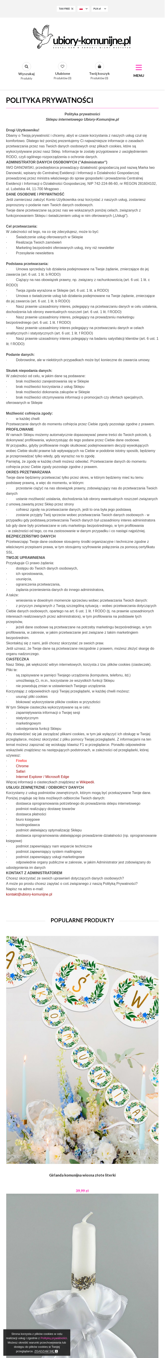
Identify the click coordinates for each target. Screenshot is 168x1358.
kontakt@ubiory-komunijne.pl (29, 894)
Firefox (21, 761)
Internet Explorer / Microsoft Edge (42, 777)
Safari (20, 771)
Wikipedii (87, 782)
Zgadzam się (46, 1351)
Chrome (22, 766)
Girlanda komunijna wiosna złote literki (82, 1175)
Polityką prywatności (54, 1338)
